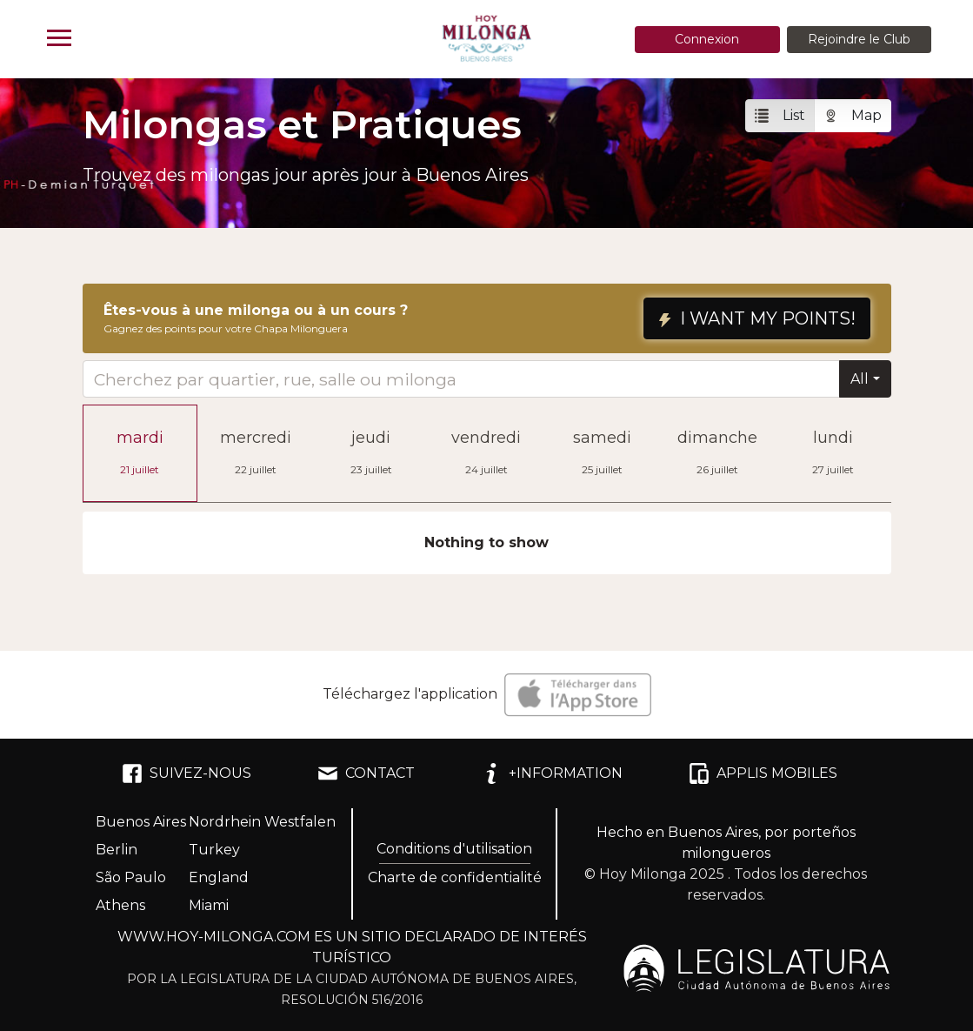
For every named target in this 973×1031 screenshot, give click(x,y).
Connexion (707, 39)
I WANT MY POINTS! (757, 318)
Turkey (214, 849)
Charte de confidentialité (455, 877)
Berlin (116, 849)
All (859, 379)
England (219, 877)
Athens (120, 905)
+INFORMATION (552, 773)
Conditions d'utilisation (454, 848)
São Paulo (131, 877)
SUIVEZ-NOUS (186, 773)
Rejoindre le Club (859, 39)
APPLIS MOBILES (763, 773)
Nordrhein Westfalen (262, 821)
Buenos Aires (141, 821)
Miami (209, 905)
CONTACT (366, 773)
